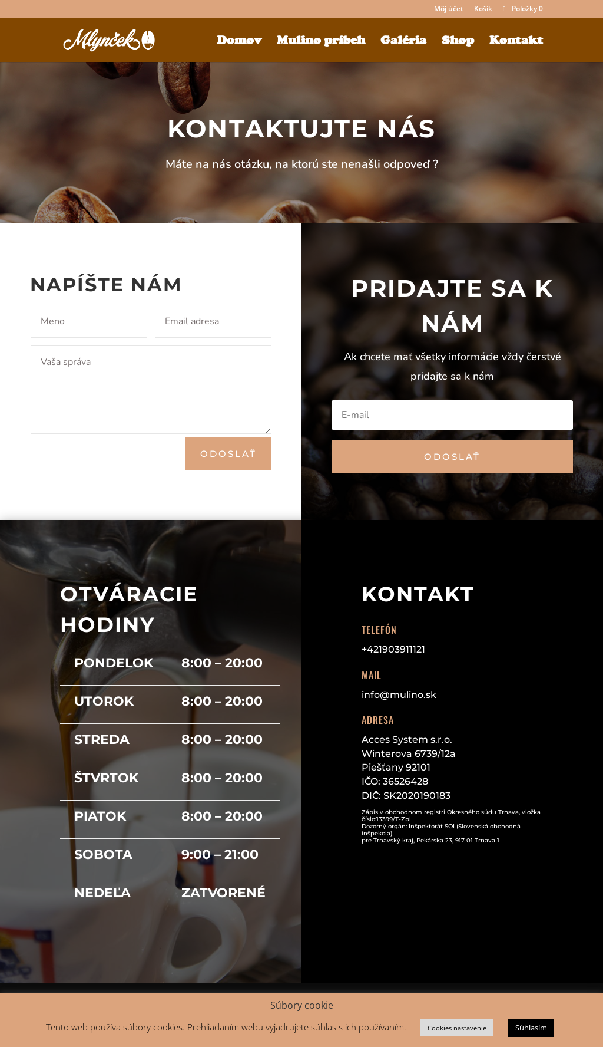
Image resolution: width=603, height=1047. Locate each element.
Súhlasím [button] (531, 1027)
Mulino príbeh (321, 41)
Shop (458, 41)
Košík (483, 9)
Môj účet (448, 9)
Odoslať (228, 453)
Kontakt (516, 41)
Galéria (403, 41)
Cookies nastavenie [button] (457, 1027)
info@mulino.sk (399, 694)
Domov (239, 41)
